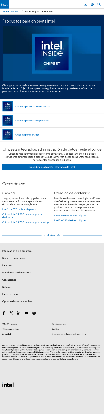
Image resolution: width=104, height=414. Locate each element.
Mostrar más (53, 235)
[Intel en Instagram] (34, 313)
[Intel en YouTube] (26, 313)
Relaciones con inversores (16, 272)
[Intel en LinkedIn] (18, 313)
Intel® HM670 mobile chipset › (19, 209)
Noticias (6, 287)
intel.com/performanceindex (69, 350)
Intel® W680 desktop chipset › (70, 220)
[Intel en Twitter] (11, 313)
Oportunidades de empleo (17, 301)
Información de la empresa (17, 251)
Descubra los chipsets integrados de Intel (52, 167)
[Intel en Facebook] (3, 313)
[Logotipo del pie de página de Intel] (8, 384)
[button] (52, 206)
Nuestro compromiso (13, 258)
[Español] (92, 4)
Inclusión (7, 265)
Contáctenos (9, 279)
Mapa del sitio (10, 294)
